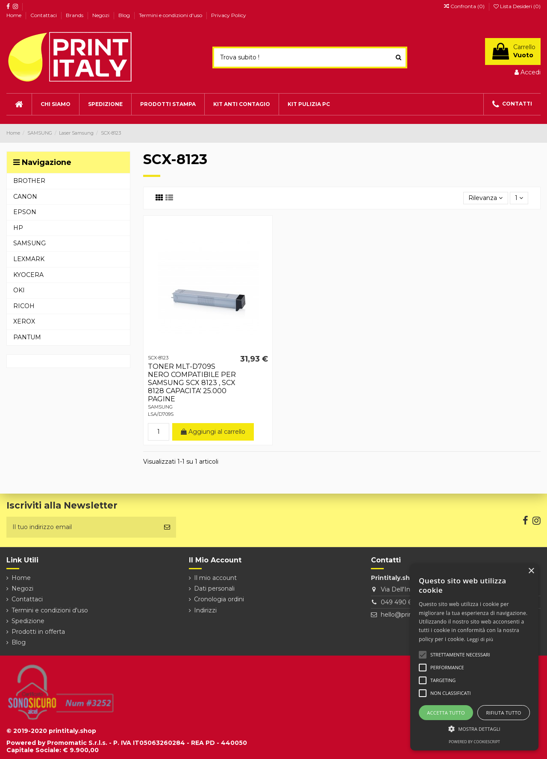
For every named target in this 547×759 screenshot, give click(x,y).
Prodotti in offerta (38, 631)
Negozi (101, 15)
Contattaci (44, 15)
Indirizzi (205, 610)
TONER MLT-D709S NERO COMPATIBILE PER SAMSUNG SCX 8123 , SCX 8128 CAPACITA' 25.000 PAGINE (192, 382)
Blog (124, 15)
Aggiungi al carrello (213, 431)
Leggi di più (480, 639)
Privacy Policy (228, 15)
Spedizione (28, 621)
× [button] (531, 571)
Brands (75, 15)
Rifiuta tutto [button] (503, 712)
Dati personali (214, 588)
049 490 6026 (402, 602)
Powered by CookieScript (474, 741)
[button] (474, 728)
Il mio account (215, 578)
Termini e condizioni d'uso (171, 15)
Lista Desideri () (517, 6)
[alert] (474, 657)
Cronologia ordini (219, 599)
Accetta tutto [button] (446, 712)
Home (14, 15)
